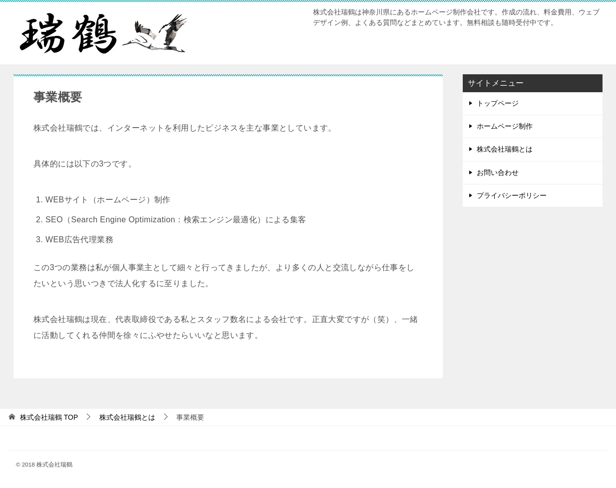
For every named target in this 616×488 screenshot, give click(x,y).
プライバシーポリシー (512, 195)
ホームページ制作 (505, 126)
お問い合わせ (498, 172)
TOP (49, 417)
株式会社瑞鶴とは (505, 149)
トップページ (498, 103)
